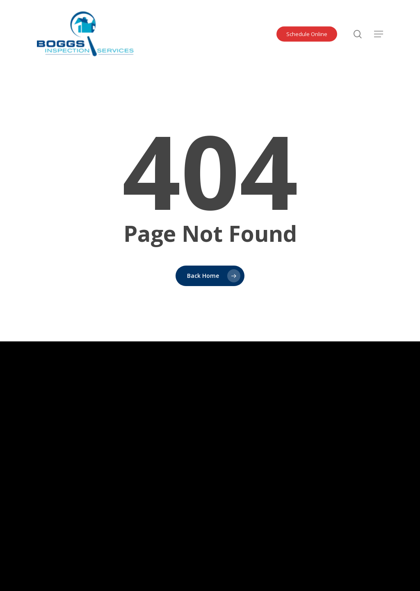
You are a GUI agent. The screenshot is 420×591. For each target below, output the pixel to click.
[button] (378, 34)
